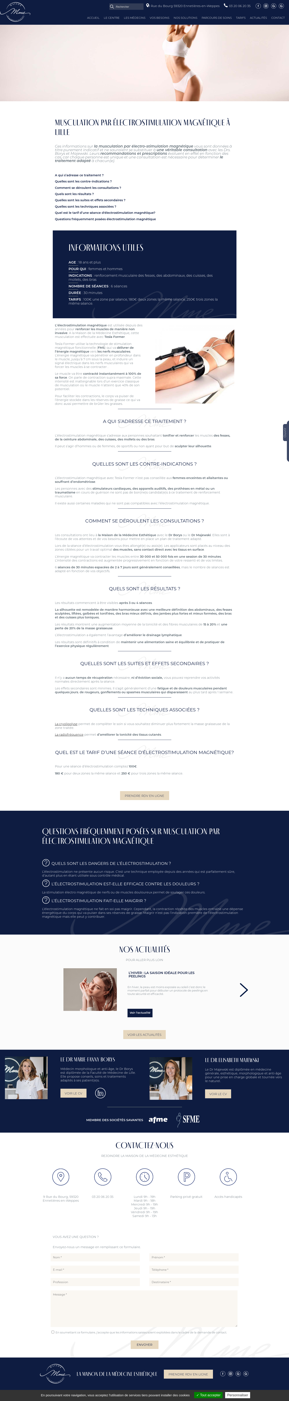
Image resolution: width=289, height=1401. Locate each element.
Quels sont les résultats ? (74, 194)
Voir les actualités (144, 1035)
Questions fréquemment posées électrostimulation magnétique (105, 219)
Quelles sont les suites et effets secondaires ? (90, 200)
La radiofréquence (69, 735)
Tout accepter (208, 1395)
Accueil (93, 17)
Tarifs (241, 17)
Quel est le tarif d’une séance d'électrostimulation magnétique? (105, 213)
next (244, 990)
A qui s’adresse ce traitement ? (79, 175)
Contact (278, 17)
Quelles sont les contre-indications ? (83, 181)
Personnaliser (237, 1395)
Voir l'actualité (140, 1013)
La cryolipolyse (66, 724)
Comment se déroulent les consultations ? (88, 188)
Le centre (112, 17)
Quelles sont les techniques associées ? (85, 206)
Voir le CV (73, 1093)
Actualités (258, 17)
